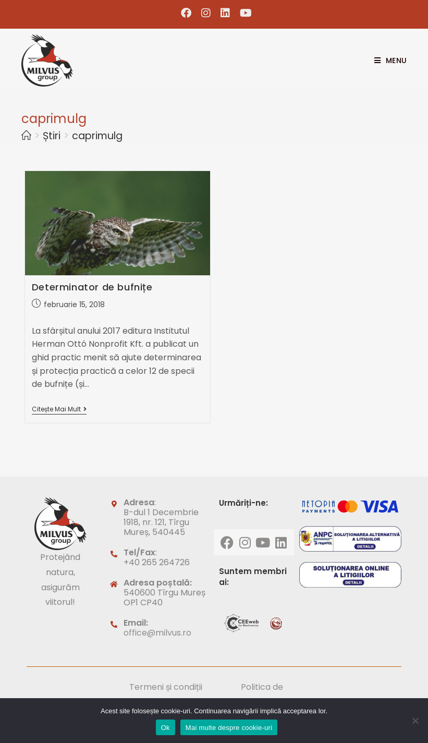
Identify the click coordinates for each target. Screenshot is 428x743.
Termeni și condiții (165, 687)
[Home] (26, 136)
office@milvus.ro (157, 633)
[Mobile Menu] (386, 60)
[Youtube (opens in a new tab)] (243, 13)
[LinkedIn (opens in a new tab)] (225, 13)
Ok (165, 728)
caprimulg (97, 136)
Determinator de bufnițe (92, 287)
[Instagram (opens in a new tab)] (206, 13)
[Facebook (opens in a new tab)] (186, 13)
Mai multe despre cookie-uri (229, 728)
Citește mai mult (59, 409)
